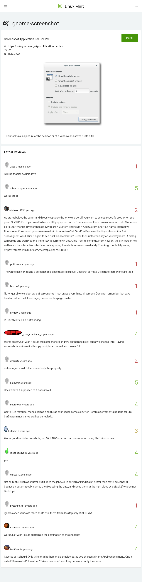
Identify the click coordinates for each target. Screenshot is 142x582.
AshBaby (15, 527)
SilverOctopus (17, 188)
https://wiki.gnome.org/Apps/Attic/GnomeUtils (35, 46)
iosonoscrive (17, 452)
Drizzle (14, 286)
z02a (12, 166)
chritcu (13, 474)
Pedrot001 (15, 404)
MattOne (14, 549)
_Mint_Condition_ (31, 334)
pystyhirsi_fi (16, 505)
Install (129, 37)
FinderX (14, 312)
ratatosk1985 (16, 210)
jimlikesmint (16, 264)
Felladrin (12, 431)
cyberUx (14, 361)
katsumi (14, 382)
